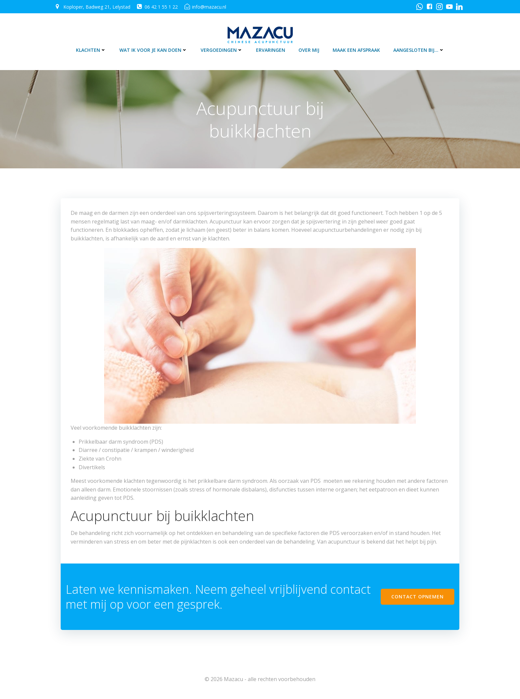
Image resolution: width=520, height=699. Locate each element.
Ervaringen (270, 50)
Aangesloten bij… (418, 50)
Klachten (91, 50)
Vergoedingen (222, 50)
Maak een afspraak (356, 50)
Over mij (308, 50)
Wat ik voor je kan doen (153, 50)
